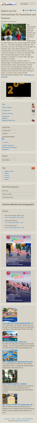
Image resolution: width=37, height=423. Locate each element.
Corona (7, 175)
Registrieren (5, 149)
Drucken (26, 10)
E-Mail (33, 10)
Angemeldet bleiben (8, 137)
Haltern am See (9, 171)
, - (14, 217)
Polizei (6, 179)
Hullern (7, 173)
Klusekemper (6, 116)
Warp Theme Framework (22, 420)
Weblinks (4, 118)
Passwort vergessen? (8, 145)
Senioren (7, 177)
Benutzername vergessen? (9, 147)
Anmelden (5, 142)
